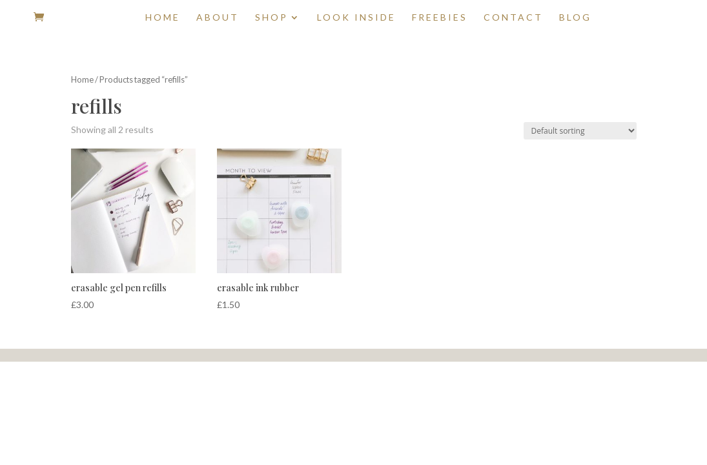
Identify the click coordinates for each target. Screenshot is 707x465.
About (217, 18)
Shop (271, 18)
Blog (575, 18)
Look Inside (356, 18)
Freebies (439, 18)
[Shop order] (580, 131)
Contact (513, 18)
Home (162, 18)
